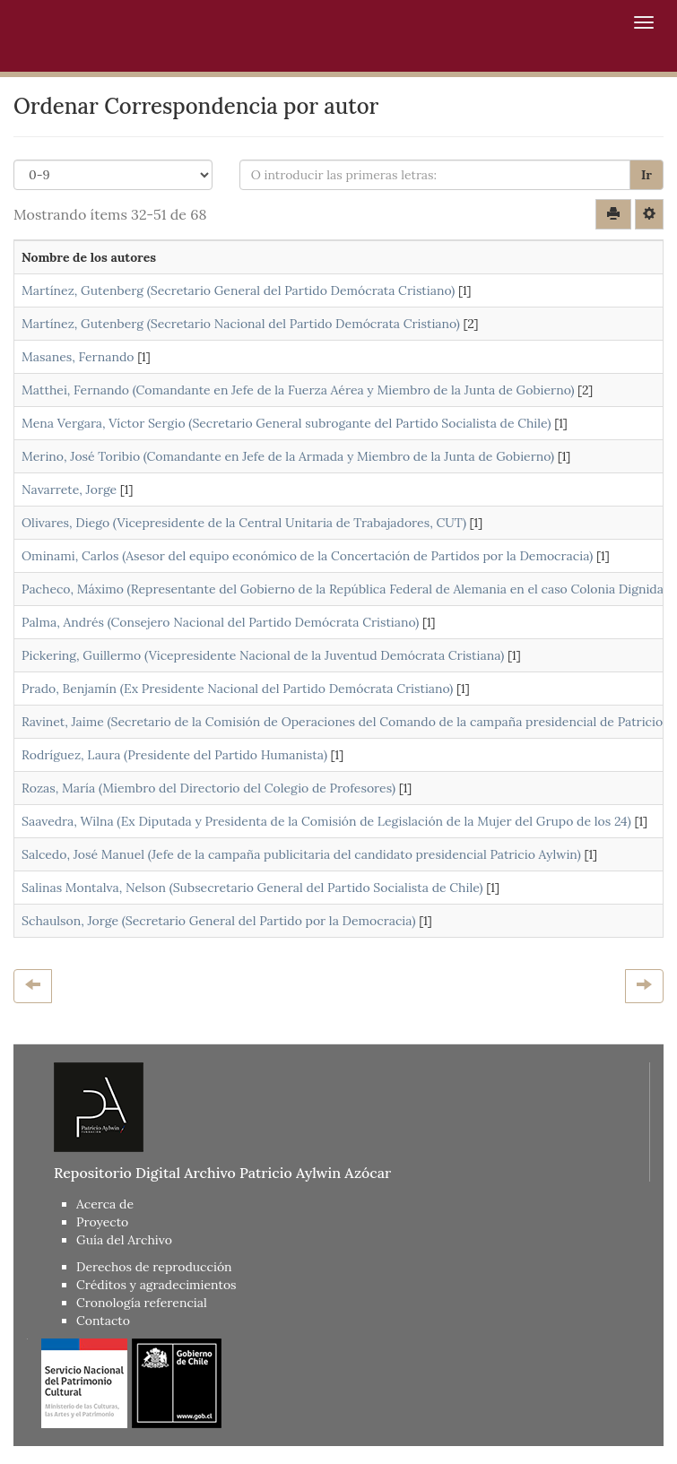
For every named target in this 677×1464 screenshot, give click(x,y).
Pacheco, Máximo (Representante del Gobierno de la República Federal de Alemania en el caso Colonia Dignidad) (348, 589)
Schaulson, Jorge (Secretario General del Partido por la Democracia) (218, 921)
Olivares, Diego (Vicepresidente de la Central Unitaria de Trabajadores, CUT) (244, 523)
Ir (646, 175)
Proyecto (102, 1222)
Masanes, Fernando (78, 357)
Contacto (103, 1320)
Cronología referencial (141, 1303)
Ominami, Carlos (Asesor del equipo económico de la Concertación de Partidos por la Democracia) (307, 556)
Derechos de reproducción (154, 1267)
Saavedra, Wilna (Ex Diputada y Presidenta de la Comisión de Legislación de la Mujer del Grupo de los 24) (326, 821)
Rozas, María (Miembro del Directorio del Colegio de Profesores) (208, 788)
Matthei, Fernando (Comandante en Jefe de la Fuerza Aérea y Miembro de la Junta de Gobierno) (298, 390)
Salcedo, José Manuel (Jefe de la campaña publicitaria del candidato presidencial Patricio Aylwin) (301, 854)
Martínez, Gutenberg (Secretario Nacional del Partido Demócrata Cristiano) (241, 324)
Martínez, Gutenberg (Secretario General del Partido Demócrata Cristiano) (238, 290)
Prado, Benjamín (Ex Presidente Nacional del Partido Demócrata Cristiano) (237, 688)
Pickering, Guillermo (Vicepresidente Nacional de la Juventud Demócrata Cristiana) (263, 655)
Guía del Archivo (124, 1240)
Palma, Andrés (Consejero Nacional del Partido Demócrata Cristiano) (220, 622)
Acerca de (105, 1204)
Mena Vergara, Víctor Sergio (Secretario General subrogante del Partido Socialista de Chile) (286, 423)
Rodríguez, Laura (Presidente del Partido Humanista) (174, 755)
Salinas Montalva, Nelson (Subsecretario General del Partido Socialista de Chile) (252, 887)
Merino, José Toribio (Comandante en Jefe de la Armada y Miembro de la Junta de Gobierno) (288, 456)
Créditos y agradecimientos (156, 1285)
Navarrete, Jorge (69, 489)
